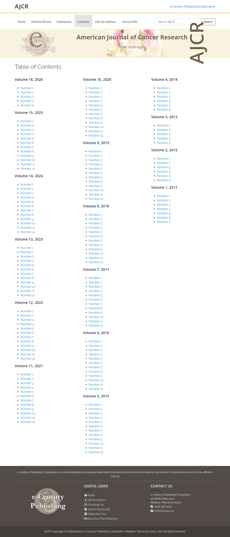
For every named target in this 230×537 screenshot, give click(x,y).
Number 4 (27, 101)
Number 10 (27, 160)
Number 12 (27, 168)
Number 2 (27, 92)
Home (22, 22)
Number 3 (27, 96)
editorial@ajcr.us (162, 510)
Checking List (96, 504)
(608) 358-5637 (161, 506)
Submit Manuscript (99, 509)
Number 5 (27, 105)
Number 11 (27, 164)
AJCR (21, 6)
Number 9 (27, 155)
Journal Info (129, 22)
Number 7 (27, 147)
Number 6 (27, 142)
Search (208, 22)
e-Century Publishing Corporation (192, 6)
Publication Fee (97, 513)
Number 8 (27, 151)
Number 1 (26, 88)
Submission (64, 22)
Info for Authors (105, 22)
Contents (83, 22)
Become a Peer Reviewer (103, 518)
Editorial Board (41, 22)
